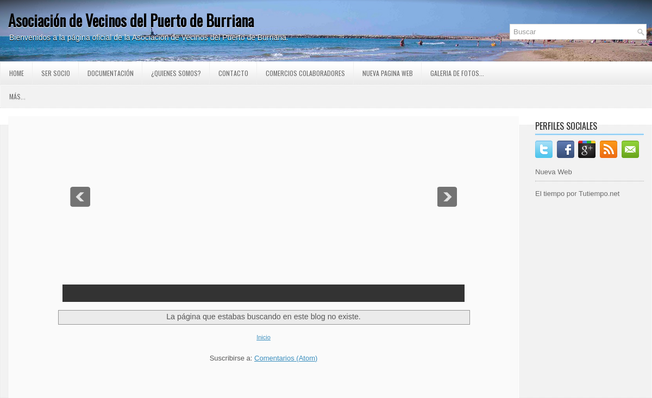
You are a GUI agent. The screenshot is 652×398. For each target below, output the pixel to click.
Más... (17, 96)
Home (16, 73)
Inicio (263, 337)
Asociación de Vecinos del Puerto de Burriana (131, 20)
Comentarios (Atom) (285, 358)
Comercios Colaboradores (305, 73)
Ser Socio (55, 73)
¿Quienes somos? (176, 73)
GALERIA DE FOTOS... (457, 73)
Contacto (233, 73)
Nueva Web (553, 172)
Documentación (110, 73)
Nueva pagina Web (387, 73)
